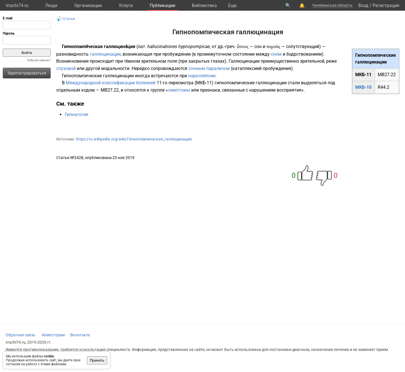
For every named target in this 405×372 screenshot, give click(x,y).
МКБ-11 (363, 74)
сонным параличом (209, 68)
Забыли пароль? (39, 60)
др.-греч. (227, 46)
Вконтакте (80, 335)
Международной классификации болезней (111, 82)
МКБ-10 (363, 87)
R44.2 (383, 87)
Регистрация (386, 5)
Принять (97, 360)
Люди (51, 5)
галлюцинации (105, 54)
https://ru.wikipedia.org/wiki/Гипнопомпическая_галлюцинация (134, 139)
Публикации (162, 5)
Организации (88, 5)
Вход (363, 5)
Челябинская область (332, 5)
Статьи (69, 19)
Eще (232, 5)
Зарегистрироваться (27, 73)
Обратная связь (20, 335)
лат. (142, 46)
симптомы (179, 90)
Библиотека (204, 5)
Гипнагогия (76, 114)
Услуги (126, 5)
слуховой (66, 68)
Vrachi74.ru (17, 5)
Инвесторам (53, 335)
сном (276, 54)
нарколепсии (201, 75)
